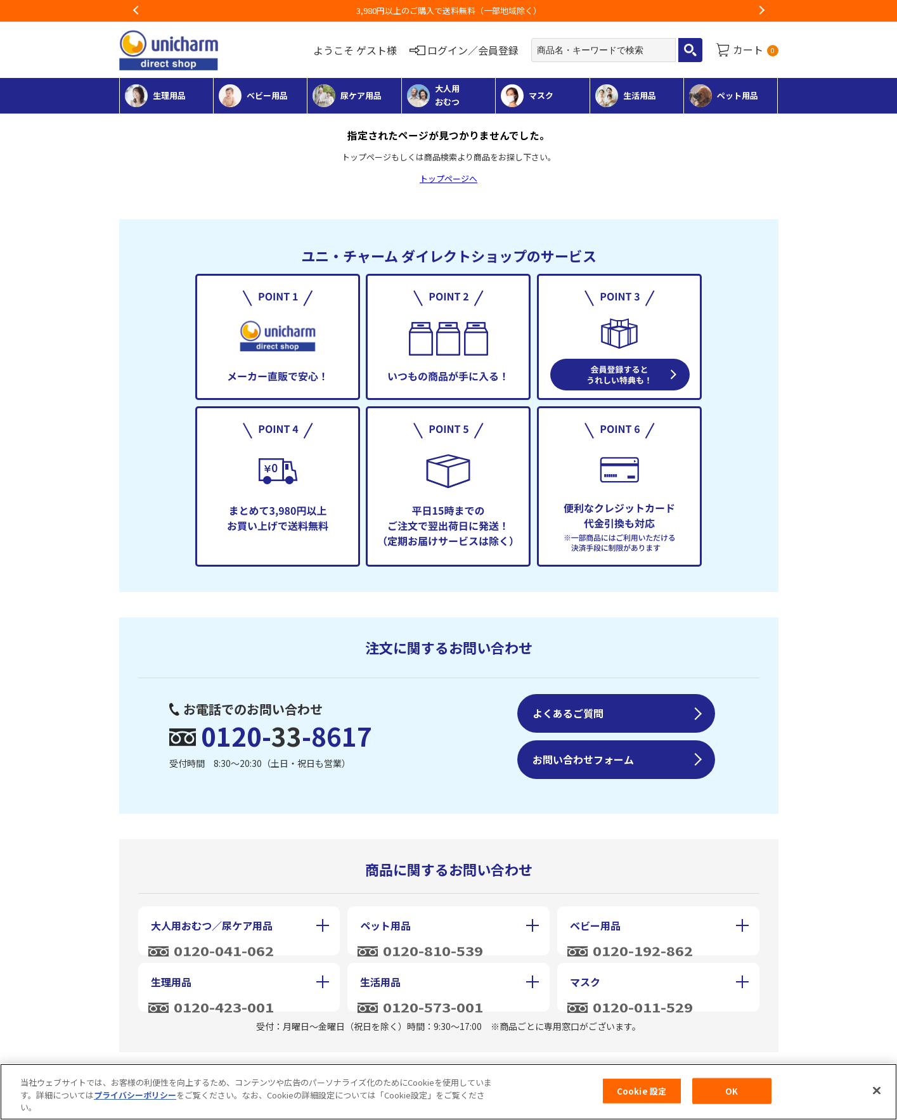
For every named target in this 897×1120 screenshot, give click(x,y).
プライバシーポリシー (135, 1095)
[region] (448, 1092)
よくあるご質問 (567, 713)
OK (731, 1091)
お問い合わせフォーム (583, 759)
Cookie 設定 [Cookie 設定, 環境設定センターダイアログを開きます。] (641, 1091)
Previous (136, 11)
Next (761, 11)
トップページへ (448, 178)
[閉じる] (877, 1090)
